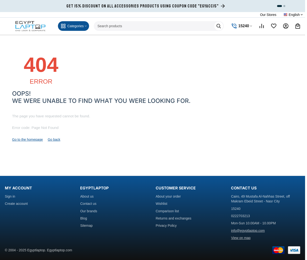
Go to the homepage (27, 139)
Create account (16, 204)
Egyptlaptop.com (59, 250)
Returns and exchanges (173, 218)
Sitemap (86, 225)
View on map (241, 238)
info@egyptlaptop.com (248, 231)
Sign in (10, 196)
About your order (168, 196)
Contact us (88, 204)
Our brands (88, 211)
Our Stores (268, 15)
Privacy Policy (166, 225)
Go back (54, 139)
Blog (83, 218)
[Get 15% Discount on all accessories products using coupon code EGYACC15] (146, 6)
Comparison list (167, 211)
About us (86, 196)
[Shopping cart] (298, 26)
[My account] (286, 26)
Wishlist (161, 204)
